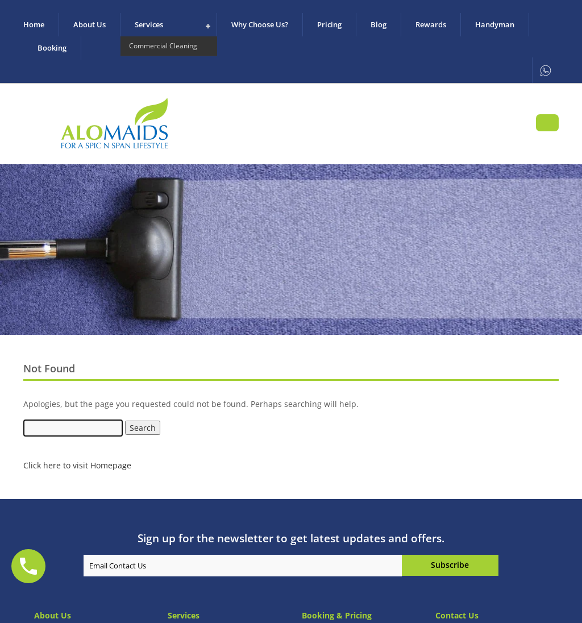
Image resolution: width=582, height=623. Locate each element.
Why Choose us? (259, 24)
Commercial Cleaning (163, 46)
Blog (378, 24)
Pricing (329, 24)
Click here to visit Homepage (77, 465)
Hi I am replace (450, 565)
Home (33, 24)
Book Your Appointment (547, 122)
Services (149, 24)
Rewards (430, 24)
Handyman (494, 24)
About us (89, 24)
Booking (52, 48)
